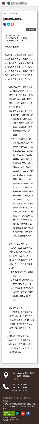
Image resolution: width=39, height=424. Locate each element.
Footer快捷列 (13, 14)
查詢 (36, 3)
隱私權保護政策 (13, 19)
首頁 (4, 14)
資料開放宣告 (28, 398)
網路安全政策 (18, 398)
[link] (4, 24)
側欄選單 (3, 3)
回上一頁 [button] (31, 29)
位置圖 (15, 379)
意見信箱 (6, 401)
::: (1, 1)
